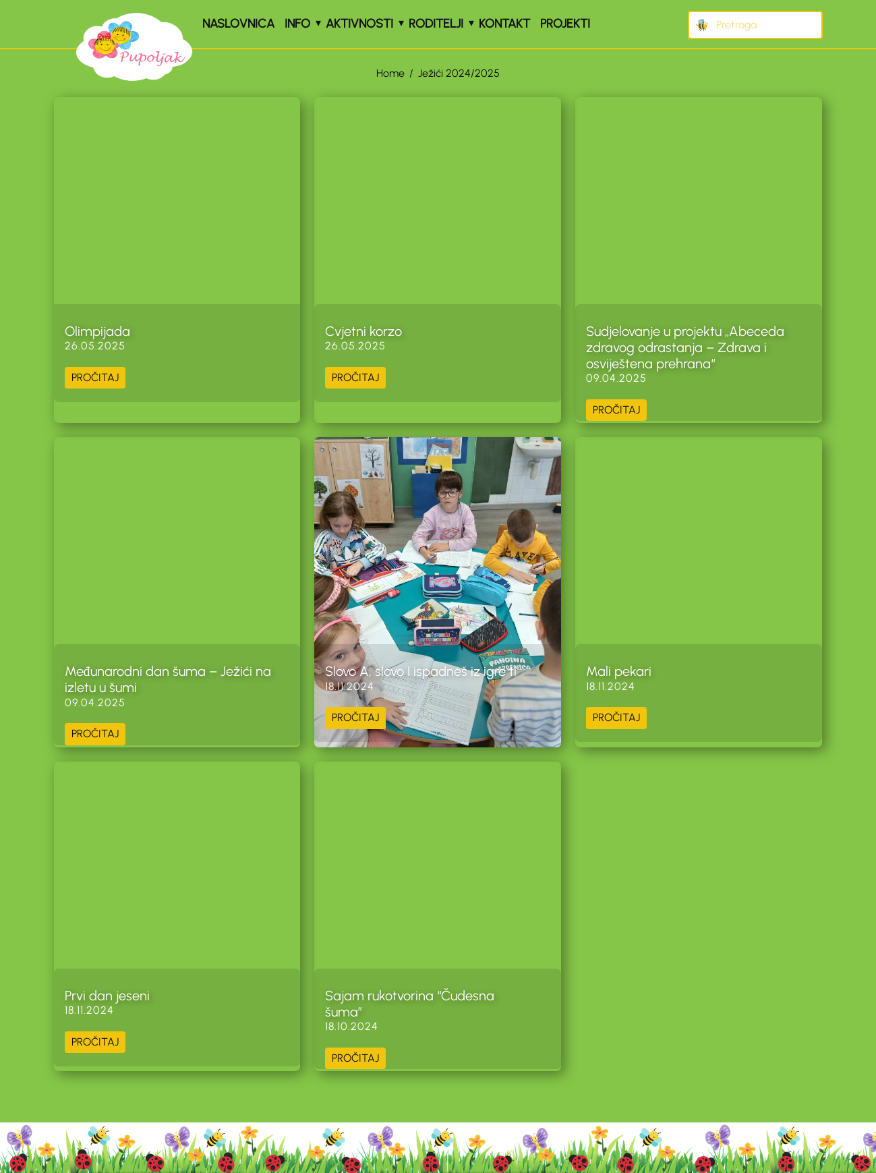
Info (297, 23)
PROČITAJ (95, 377)
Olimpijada (97, 331)
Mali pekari (618, 671)
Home (390, 73)
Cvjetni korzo (363, 331)
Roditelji (436, 23)
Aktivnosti (359, 23)
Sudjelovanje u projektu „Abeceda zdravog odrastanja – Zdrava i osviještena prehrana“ (685, 347)
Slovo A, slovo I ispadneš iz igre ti (421, 671)
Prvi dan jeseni (107, 996)
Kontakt (504, 23)
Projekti (565, 23)
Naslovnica (238, 23)
